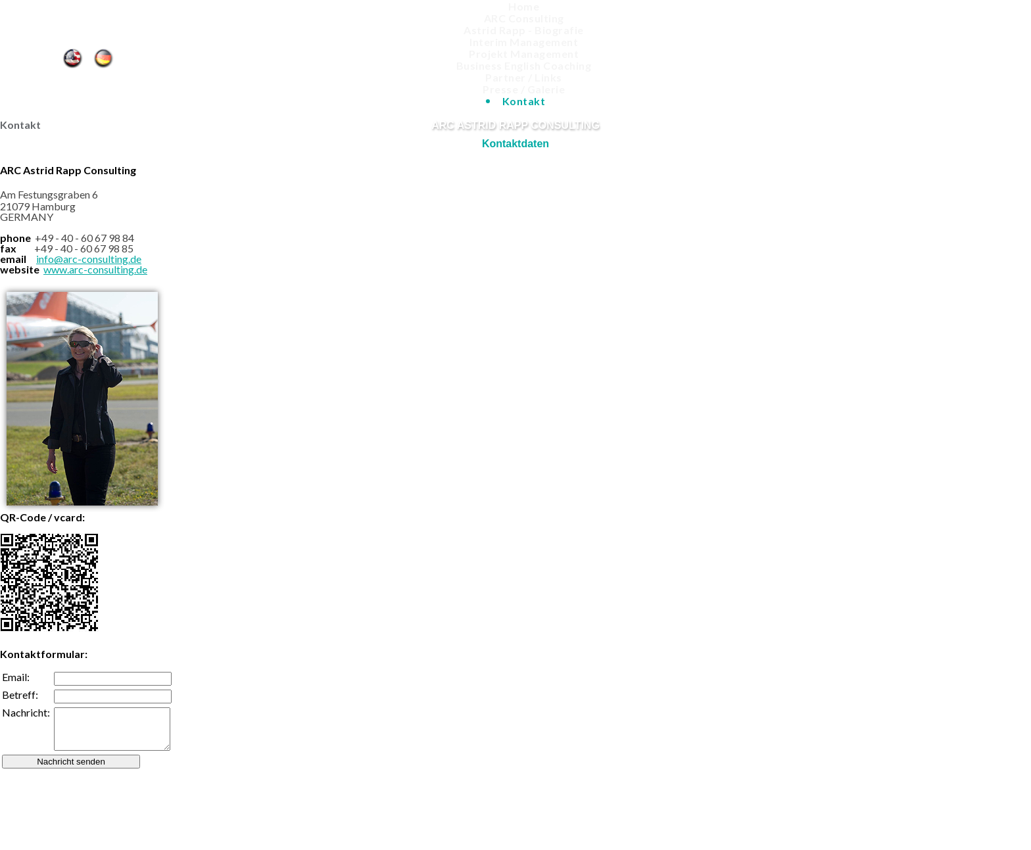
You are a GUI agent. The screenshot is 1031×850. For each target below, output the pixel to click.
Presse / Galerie (524, 89)
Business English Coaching (524, 65)
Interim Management (523, 41)
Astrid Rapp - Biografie (524, 30)
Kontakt (105, 57)
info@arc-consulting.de (88, 258)
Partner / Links (523, 77)
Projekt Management (524, 53)
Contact (72, 57)
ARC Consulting (524, 18)
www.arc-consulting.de (95, 269)
